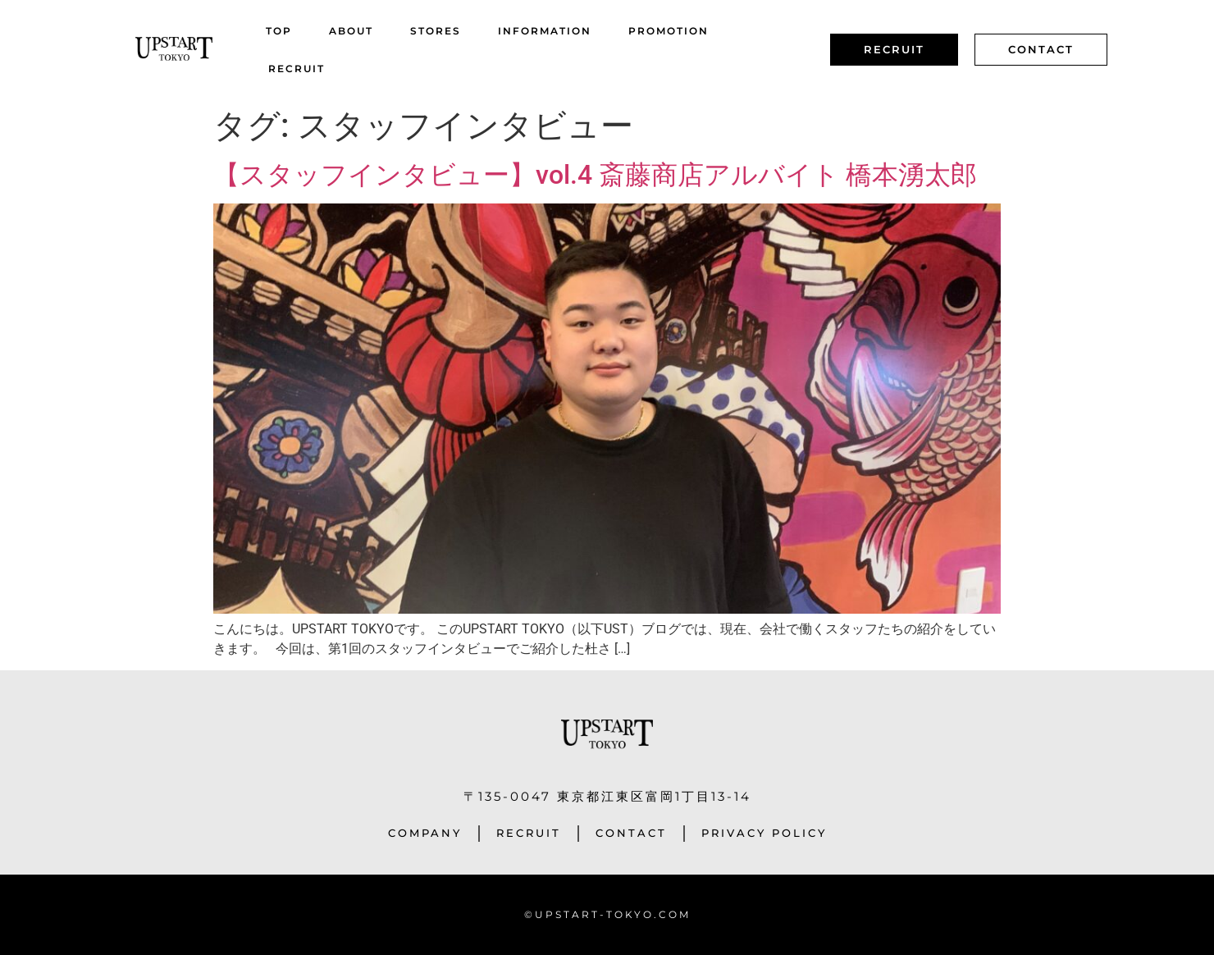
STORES (435, 31)
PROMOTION (668, 31)
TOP (279, 31)
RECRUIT (296, 68)
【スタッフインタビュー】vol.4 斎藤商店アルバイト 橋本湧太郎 (595, 174)
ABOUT (351, 31)
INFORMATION (544, 31)
